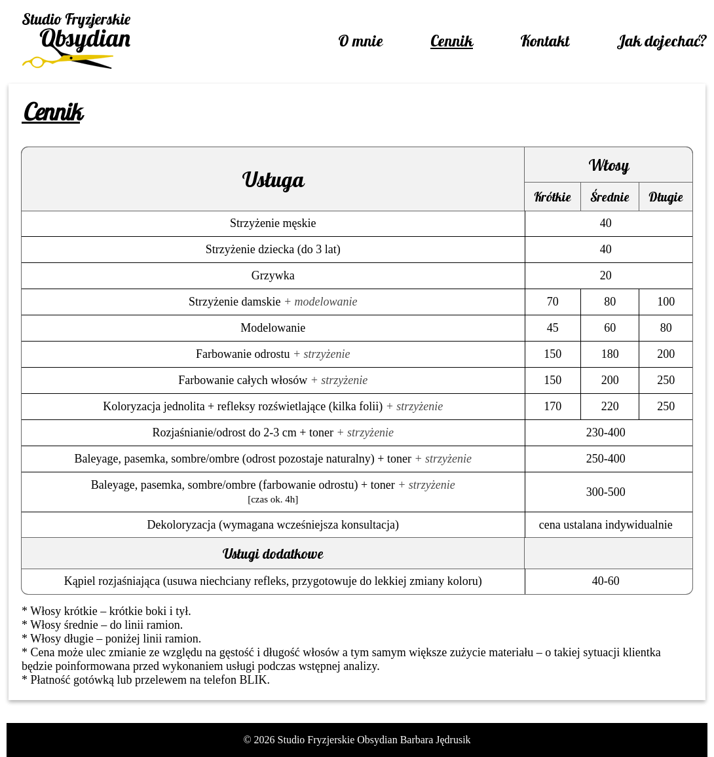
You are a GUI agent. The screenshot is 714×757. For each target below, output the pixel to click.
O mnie (360, 40)
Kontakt (544, 40)
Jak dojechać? (661, 40)
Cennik (451, 40)
